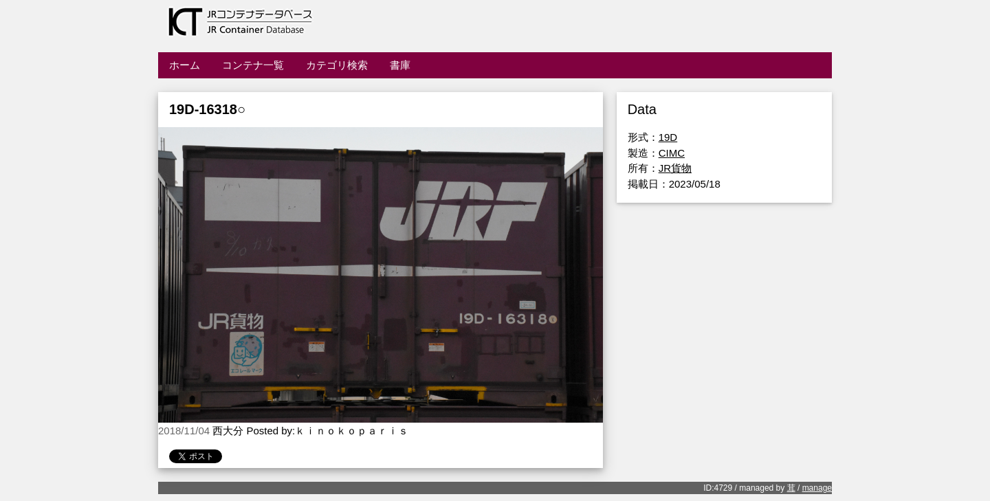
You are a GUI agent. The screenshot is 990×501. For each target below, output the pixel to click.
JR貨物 (675, 168)
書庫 (400, 65)
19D (668, 137)
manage (817, 488)
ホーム (184, 65)
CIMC (672, 153)
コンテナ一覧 (253, 65)
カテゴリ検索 (337, 65)
